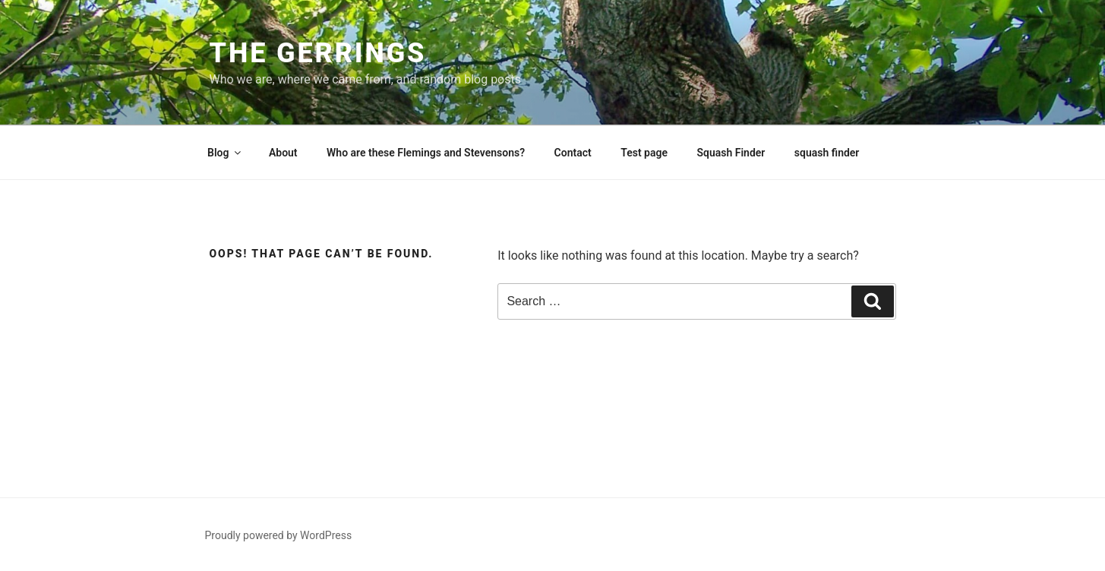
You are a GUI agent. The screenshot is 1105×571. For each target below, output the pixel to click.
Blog (225, 153)
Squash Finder (730, 153)
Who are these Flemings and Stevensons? (426, 153)
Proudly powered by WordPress (278, 535)
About (283, 153)
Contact (573, 153)
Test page (644, 153)
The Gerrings (318, 53)
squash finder (827, 153)
